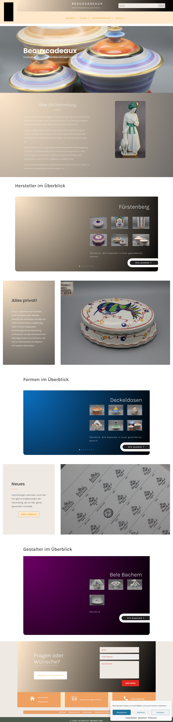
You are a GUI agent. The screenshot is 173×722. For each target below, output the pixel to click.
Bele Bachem (126, 572)
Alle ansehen (142, 260)
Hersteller (70, 18)
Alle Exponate (134, 616)
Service (119, 18)
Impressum (87, 710)
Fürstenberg (134, 204)
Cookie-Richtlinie (131, 718)
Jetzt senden (130, 681)
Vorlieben (160, 712)
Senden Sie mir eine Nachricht (50, 673)
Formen (83, 18)
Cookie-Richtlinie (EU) (104, 710)
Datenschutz (142, 718)
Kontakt (62, 710)
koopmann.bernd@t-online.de (90, 697)
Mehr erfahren (29, 512)
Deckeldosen (126, 397)
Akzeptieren (122, 712)
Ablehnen (141, 712)
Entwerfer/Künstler (101, 18)
